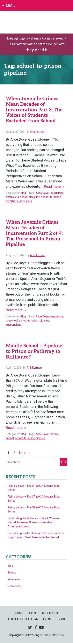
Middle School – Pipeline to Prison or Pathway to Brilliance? (34, 351)
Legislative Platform (23, 619)
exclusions (56, 192)
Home (19, 613)
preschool (12, 320)
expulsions (12, 197)
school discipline (30, 197)
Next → (25, 453)
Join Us (33, 613)
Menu (11, 5)
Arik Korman (37, 131)
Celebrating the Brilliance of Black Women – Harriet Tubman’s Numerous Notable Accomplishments (34, 522)
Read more (54, 186)
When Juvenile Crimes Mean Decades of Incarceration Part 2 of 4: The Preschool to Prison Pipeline (34, 233)
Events (12, 572)
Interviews (14, 579)
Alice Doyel (42, 192)
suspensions (24, 201)
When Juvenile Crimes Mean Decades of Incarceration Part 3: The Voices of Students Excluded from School (34, 110)
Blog (23, 192)
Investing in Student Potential (36, 22)
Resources (14, 586)
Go (63, 462)
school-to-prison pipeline (34, 320)
